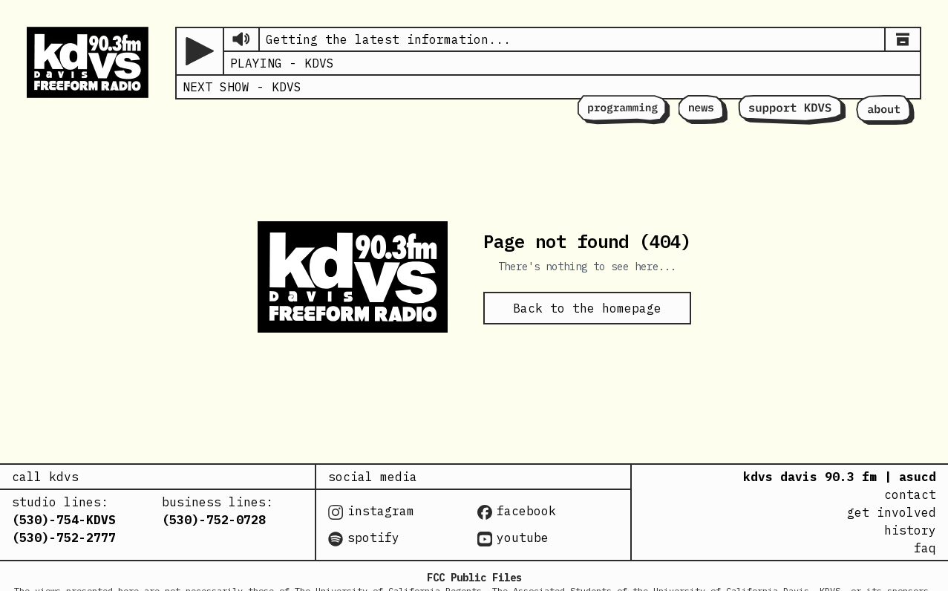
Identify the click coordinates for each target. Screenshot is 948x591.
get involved (891, 512)
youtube (513, 538)
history (910, 530)
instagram (371, 511)
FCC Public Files (474, 577)
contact (910, 494)
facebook (516, 511)
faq (925, 548)
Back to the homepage (587, 308)
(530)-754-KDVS (64, 519)
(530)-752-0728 (214, 519)
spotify (363, 538)
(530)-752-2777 (64, 537)
